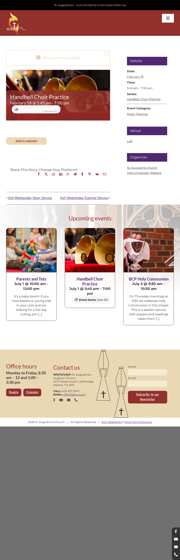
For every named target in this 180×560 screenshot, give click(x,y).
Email (132, 378)
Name (132, 366)
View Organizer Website (144, 173)
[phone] (76, 400)
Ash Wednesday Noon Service (30, 198)
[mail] (68, 400)
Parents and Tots (31, 278)
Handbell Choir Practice (143, 99)
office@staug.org (74, 394)
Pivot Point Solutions (138, 422)
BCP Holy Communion (149, 278)
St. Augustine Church (142, 168)
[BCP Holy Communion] (149, 250)
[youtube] (61, 400)
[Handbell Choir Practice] (90, 250)
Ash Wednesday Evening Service (84, 198)
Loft (130, 141)
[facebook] (54, 400)
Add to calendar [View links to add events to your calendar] (26, 141)
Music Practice (137, 114)
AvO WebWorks (112, 422)
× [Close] (107, 52)
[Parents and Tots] (31, 250)
